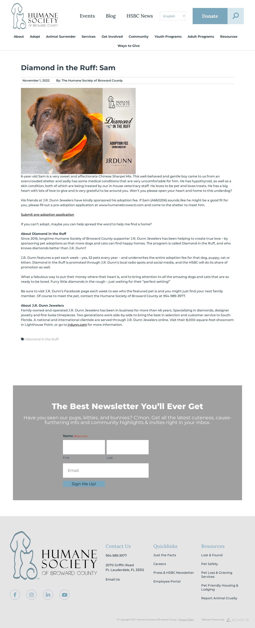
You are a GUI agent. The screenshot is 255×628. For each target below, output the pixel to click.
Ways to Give (129, 46)
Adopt (35, 36)
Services (89, 36)
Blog (110, 16)
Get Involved (112, 36)
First (66, 458)
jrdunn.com (77, 325)
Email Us (113, 579)
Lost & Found (212, 555)
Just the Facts (164, 555)
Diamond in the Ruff (42, 339)
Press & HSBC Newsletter (173, 573)
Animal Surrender (61, 36)
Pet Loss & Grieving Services (216, 575)
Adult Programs (201, 36)
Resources (228, 36)
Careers (159, 564)
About (19, 36)
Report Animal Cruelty (219, 598)
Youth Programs (168, 36)
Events (86, 16)
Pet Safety (209, 564)
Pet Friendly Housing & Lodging (219, 587)
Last (110, 458)
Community (139, 36)
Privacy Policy (186, 619)
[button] (236, 16)
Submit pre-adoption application (47, 215)
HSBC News (139, 16)
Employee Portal (166, 581)
